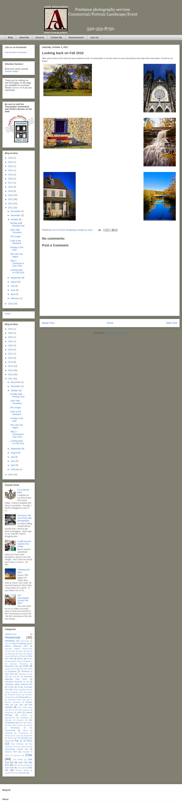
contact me (17, 87)
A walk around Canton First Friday (24, 544)
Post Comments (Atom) (115, 333)
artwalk (7, 773)
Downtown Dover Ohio (17, 700)
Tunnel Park (25, 747)
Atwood (29, 651)
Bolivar (20, 659)
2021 (10, 170)
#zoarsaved (24, 641)
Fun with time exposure (20, 710)
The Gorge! (15, 236)
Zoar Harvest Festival (21, 765)
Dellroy (29, 692)
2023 (10, 162)
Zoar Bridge (18, 759)
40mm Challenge (19, 643)
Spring (7, 735)
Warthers (17, 755)
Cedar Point (27, 669)
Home (110, 323)
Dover (30, 697)
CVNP (26, 666)
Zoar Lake (21, 768)
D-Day (10, 687)
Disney (21, 697)
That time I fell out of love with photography (24, 518)
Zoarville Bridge (22, 770)
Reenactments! (76, 37)
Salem (25, 730)
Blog (10, 37)
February (15, 298)
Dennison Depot (14, 695)
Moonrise (20, 720)
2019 (10, 178)
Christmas (12, 671)
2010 (10, 303)
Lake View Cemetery (16, 231)
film (14, 773)
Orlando (29, 725)
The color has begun (16, 255)
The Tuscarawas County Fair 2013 (23, 599)
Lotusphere (24, 718)
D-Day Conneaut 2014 (14, 692)
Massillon (8, 720)
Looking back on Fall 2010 (17, 271)
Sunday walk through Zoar (17, 224)
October (15, 219)
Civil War (16, 676)
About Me (24, 37)
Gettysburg (9, 712)
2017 (10, 183)
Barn (21, 654)
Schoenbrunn (23, 733)
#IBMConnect (10, 634)
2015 (10, 191)
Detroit (12, 697)
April (13, 294)
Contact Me (56, 37)
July (13, 286)
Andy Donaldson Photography (16, 52)
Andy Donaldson (58, 230)
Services (39, 37)
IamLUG (24, 715)
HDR (19, 712)
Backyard (11, 654)
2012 (10, 203)
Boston (29, 659)
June (13, 290)
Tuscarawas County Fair (16, 749)
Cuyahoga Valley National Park (18, 684)
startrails (22, 773)
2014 (10, 195)
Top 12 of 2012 (23, 740)
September (16, 277)
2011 (10, 207)
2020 (10, 174)
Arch (21, 651)
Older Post (171, 323)
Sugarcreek (28, 735)
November (16, 215)
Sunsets (11, 738)
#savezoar (12, 637)
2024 (10, 158)
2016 (10, 187)
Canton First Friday (12, 669)
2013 (10, 199)
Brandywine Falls (14, 661)
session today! (12, 71)
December (16, 211)
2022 (10, 166)
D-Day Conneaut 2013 (21, 690)
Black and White (19, 656)
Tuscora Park (11, 752)
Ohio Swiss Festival (15, 725)
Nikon (21, 723)
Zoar (28, 755)
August (14, 282)
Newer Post (48, 323)
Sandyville (9, 733)
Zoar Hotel (9, 768)
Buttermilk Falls (11, 666)
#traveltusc (10, 641)
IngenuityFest (10, 718)
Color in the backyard (15, 241)
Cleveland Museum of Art (17, 682)
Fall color (18, 705)
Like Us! (94, 37)
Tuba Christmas (17, 744)
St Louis (16, 735)
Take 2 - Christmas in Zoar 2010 (17, 263)
